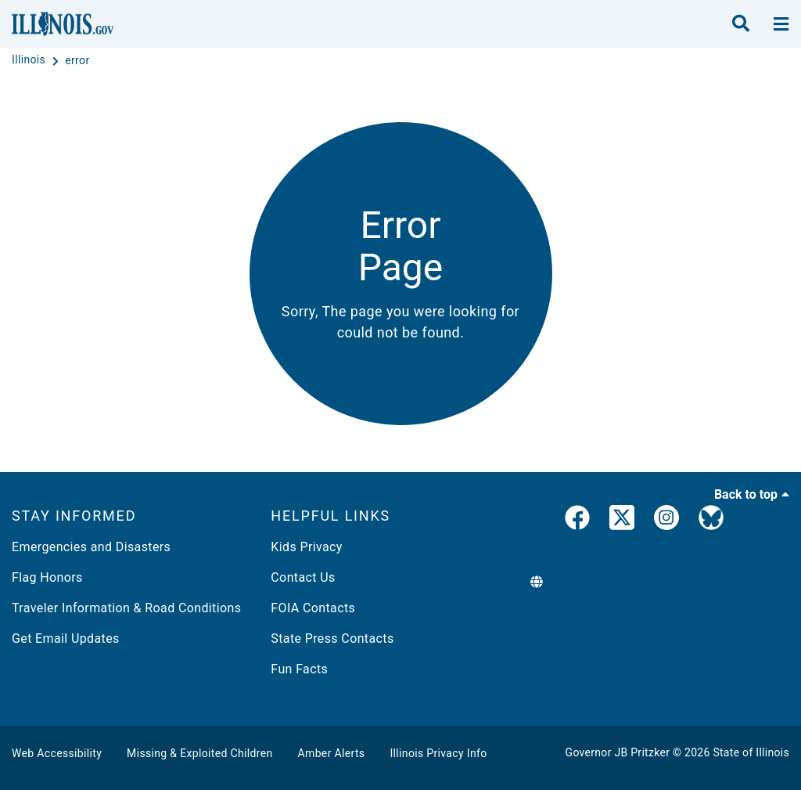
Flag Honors (47, 577)
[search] (740, 24)
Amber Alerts (331, 753)
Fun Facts (299, 669)
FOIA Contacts (313, 608)
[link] (577, 520)
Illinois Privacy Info (438, 753)
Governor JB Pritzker (618, 752)
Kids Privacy (306, 546)
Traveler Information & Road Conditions (126, 608)
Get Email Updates (66, 638)
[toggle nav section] (781, 24)
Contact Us (303, 577)
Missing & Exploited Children (199, 753)
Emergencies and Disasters (91, 546)
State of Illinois (751, 752)
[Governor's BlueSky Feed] (711, 520)
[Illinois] (30, 60)
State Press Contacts (332, 638)
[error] (77, 60)
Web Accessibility (57, 753)
